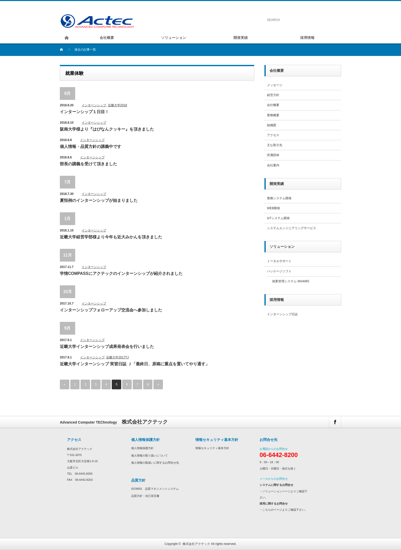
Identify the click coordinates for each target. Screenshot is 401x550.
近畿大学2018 (117, 105)
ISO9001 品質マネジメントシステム (155, 488)
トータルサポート (279, 261)
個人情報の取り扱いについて (149, 455)
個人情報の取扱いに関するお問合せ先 (155, 462)
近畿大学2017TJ (117, 357)
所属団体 (273, 155)
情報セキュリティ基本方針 (212, 448)
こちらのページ (272, 509)
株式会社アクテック (196, 544)
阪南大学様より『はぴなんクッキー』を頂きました (107, 129)
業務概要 (273, 115)
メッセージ (274, 85)
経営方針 (273, 95)
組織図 (271, 125)
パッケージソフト (279, 271)
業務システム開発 (279, 198)
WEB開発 (273, 208)
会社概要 (273, 105)
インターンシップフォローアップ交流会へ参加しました (111, 310)
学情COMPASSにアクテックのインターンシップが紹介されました (121, 273)
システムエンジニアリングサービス (291, 228)
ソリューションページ (276, 491)
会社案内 (273, 165)
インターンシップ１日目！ (84, 112)
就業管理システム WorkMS (290, 281)
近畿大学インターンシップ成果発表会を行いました (107, 346)
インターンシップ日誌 (282, 314)
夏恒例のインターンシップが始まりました (99, 200)
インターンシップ (94, 105)
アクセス (273, 135)
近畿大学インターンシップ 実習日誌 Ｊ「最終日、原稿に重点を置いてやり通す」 (134, 364)
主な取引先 (274, 145)
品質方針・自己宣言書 (145, 495)
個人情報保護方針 (142, 448)
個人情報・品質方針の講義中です (90, 146)
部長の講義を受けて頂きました (88, 164)
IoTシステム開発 (278, 218)
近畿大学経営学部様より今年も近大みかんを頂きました (111, 237)
